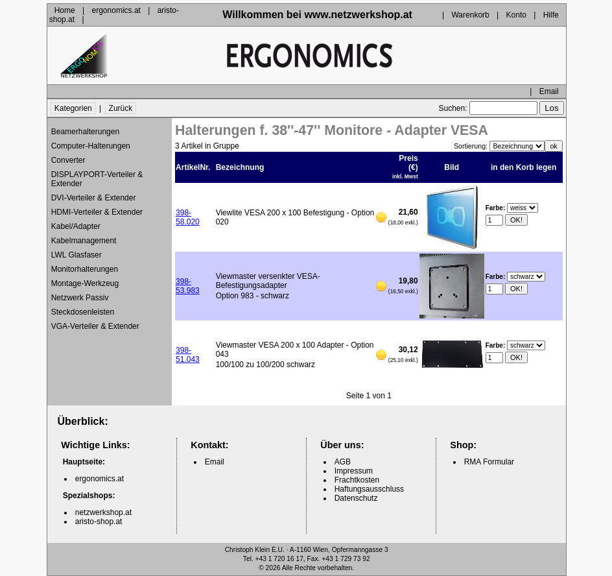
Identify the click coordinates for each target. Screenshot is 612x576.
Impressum (354, 470)
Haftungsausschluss (369, 489)
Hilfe (551, 14)
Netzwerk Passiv (80, 297)
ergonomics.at (116, 10)
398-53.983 (188, 286)
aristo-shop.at (99, 521)
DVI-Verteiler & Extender (93, 197)
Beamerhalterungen (85, 131)
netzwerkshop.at (103, 512)
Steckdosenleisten (82, 312)
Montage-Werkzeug (85, 283)
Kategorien (73, 108)
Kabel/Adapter (75, 226)
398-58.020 (188, 217)
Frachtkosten (357, 480)
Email (549, 91)
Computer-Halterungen (90, 145)
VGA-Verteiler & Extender (95, 326)
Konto (516, 14)
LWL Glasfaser (76, 254)
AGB (343, 461)
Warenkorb (470, 14)
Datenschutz (356, 498)
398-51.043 (188, 355)
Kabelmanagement (84, 240)
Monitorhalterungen (84, 269)
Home (64, 10)
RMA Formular (489, 461)
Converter (68, 160)
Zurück (121, 108)
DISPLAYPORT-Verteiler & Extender (97, 179)
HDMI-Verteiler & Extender (97, 212)
